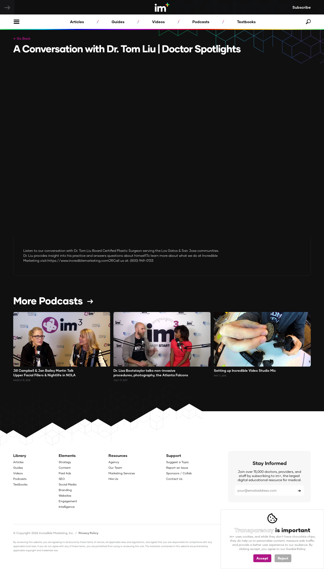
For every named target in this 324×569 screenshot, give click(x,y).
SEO (62, 479)
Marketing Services (121, 473)
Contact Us (174, 479)
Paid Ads (65, 473)
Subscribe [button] (301, 7)
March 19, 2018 (21, 380)
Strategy (65, 462)
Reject (283, 558)
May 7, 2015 (220, 375)
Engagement (68, 501)
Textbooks (246, 22)
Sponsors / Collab (179, 473)
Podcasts (200, 22)
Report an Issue (177, 467)
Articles (77, 22)
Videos (158, 22)
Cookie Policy (295, 549)
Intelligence (67, 506)
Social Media (67, 484)
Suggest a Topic (177, 462)
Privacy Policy (88, 533)
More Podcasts (48, 300)
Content (65, 467)
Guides (118, 22)
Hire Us (113, 479)
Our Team (115, 467)
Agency (113, 462)
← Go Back (21, 38)
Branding (65, 490)
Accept (262, 558)
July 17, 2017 (120, 380)
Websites (65, 495)
